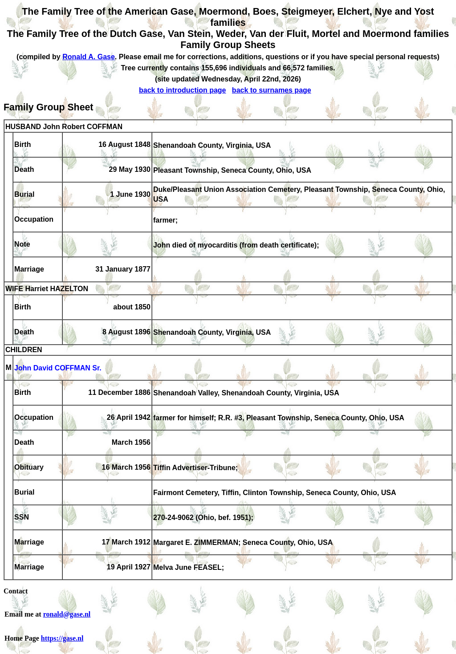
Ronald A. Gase (88, 57)
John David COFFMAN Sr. (58, 368)
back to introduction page (182, 90)
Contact (16, 591)
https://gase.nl (62, 638)
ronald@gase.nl (67, 614)
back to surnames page (271, 90)
